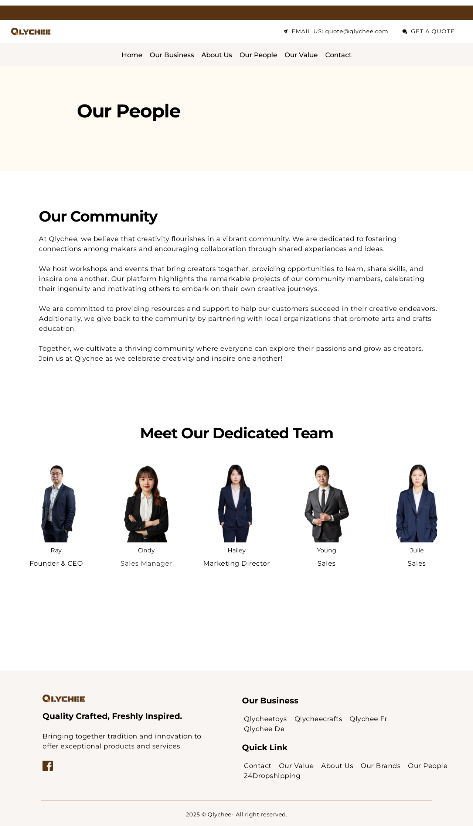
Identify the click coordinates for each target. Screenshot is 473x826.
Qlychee (220, 814)
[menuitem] (132, 55)
